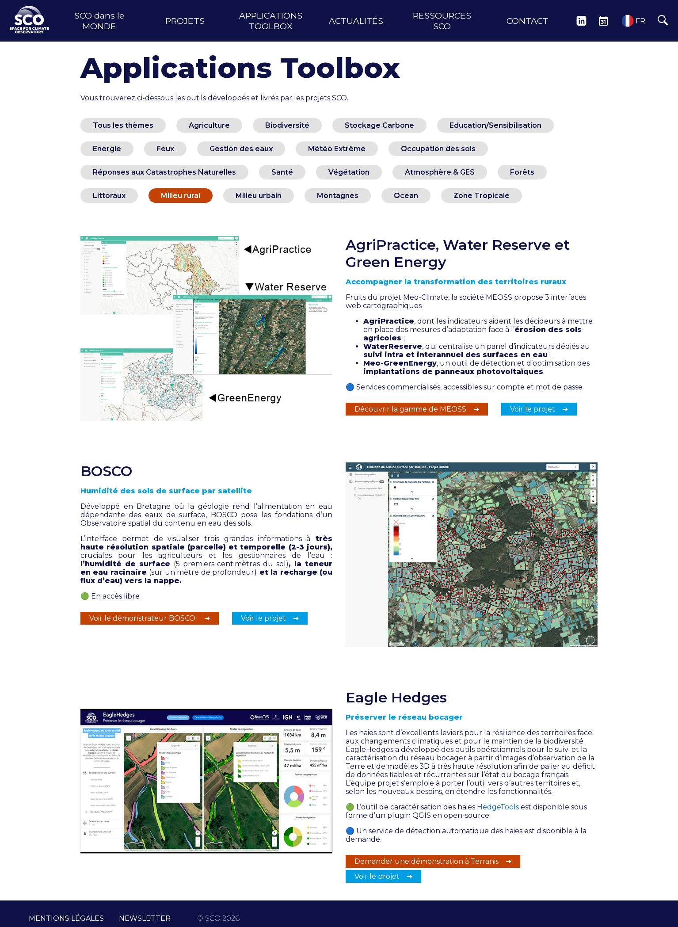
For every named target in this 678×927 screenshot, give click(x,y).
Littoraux (109, 195)
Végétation (348, 172)
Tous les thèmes (123, 125)
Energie (107, 149)
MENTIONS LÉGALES (66, 914)
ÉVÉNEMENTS (603, 20)
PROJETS (185, 20)
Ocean (406, 195)
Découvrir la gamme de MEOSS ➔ (416, 409)
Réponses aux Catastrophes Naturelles (164, 172)
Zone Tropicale (481, 195)
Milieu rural (180, 195)
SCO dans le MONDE (99, 20)
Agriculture (209, 125)
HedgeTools (498, 807)
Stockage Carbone (379, 125)
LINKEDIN (581, 20)
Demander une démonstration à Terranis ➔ (432, 861)
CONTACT (527, 20)
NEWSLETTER (145, 914)
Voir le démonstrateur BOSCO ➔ (149, 618)
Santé (282, 172)
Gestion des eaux (241, 149)
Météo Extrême (337, 149)
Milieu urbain (259, 195)
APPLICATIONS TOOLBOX (270, 20)
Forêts (522, 172)
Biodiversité (287, 125)
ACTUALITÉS (356, 20)
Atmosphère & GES (440, 172)
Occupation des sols (438, 149)
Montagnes (337, 195)
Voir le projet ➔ (539, 409)
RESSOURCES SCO (442, 20)
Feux (165, 149)
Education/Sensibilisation (495, 125)
